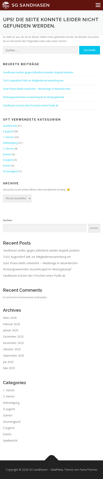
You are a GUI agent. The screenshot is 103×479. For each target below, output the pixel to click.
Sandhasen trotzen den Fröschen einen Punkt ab (30, 105)
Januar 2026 (10, 330)
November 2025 (13, 343)
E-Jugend (8, 131)
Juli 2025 (8, 362)
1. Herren (8, 137)
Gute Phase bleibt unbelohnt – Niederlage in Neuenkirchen (36, 88)
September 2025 (13, 355)
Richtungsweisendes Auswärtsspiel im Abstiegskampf (33, 97)
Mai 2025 (9, 368)
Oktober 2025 (12, 349)
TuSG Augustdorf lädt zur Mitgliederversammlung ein (33, 80)
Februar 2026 (11, 324)
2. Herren (8, 148)
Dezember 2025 (13, 336)
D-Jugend (8, 160)
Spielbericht (10, 126)
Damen (7, 154)
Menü (96, 7)
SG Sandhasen (31, 5)
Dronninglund (10, 171)
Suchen (7, 220)
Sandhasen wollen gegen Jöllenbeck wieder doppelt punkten (38, 72)
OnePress (57, 469)
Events (7, 165)
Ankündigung (10, 143)
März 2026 (10, 318)
